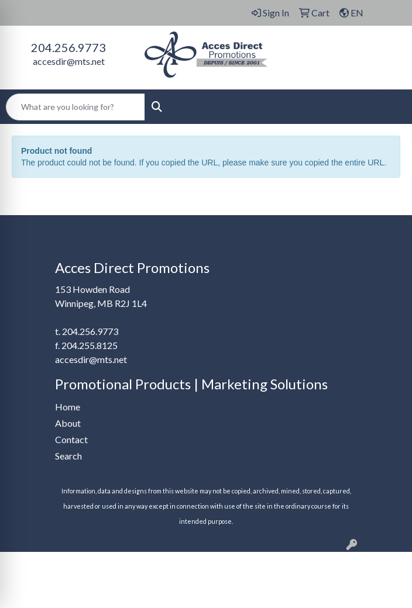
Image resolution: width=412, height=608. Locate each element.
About (68, 423)
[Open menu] (388, 107)
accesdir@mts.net (69, 61)
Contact (71, 439)
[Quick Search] (75, 107)
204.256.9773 (68, 47)
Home (67, 406)
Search (68, 455)
